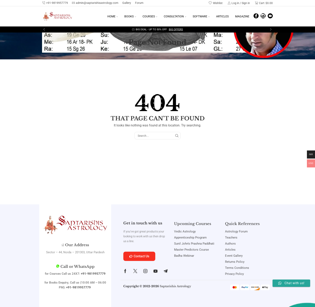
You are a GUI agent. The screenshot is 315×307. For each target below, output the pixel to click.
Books (130, 16)
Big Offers (176, 29)
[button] (44, 29)
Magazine (242, 16)
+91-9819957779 (93, 273)
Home (112, 16)
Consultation (175, 16)
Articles (222, 16)
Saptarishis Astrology (175, 286)
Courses (150, 16)
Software (201, 16)
